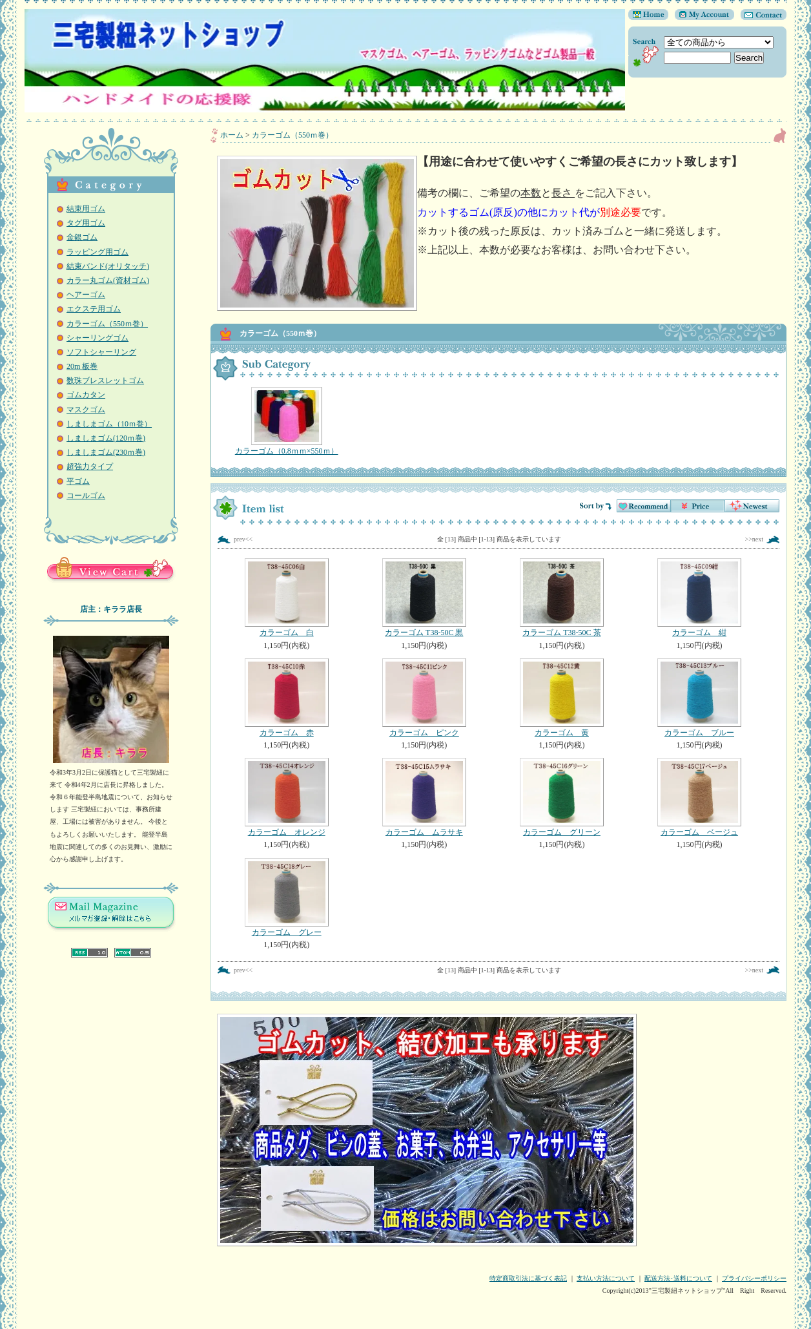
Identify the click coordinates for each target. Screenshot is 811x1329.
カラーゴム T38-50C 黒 (423, 597)
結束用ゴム (86, 208)
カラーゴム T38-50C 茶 (561, 597)
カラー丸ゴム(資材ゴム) (108, 280)
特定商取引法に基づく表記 (528, 1278)
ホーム (231, 135)
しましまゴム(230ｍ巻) (106, 452)
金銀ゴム (82, 237)
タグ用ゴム (86, 222)
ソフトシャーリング (101, 352)
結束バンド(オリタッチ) (108, 266)
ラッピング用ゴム (97, 251)
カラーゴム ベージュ (699, 797)
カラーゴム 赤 (286, 697)
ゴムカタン (86, 394)
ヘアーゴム (86, 294)
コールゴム (86, 495)
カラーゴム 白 (286, 597)
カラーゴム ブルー (699, 697)
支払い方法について (606, 1278)
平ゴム (78, 481)
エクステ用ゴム (94, 308)
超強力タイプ (90, 466)
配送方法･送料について (678, 1278)
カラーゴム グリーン (561, 797)
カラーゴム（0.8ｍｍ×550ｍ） (286, 421)
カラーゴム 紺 (699, 597)
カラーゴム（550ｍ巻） (107, 323)
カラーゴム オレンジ (286, 797)
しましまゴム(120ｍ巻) (106, 438)
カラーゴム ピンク (423, 697)
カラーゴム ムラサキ (423, 797)
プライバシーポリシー (754, 1278)
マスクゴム (86, 409)
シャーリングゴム (97, 337)
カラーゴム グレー (286, 897)
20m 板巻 (82, 366)
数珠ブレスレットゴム (105, 380)
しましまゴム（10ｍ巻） (109, 423)
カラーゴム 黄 (561, 697)
